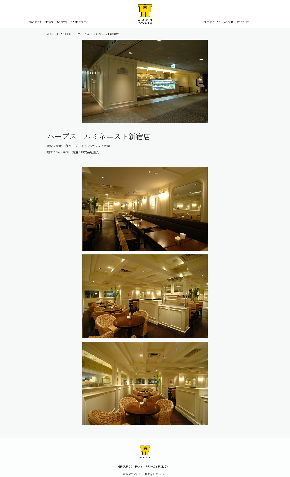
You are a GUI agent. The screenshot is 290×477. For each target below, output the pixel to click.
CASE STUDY (78, 22)
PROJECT (34, 22)
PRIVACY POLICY (157, 466)
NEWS (49, 22)
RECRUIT (243, 22)
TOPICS (62, 22)
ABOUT (228, 22)
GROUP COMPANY (130, 466)
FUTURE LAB (212, 22)
